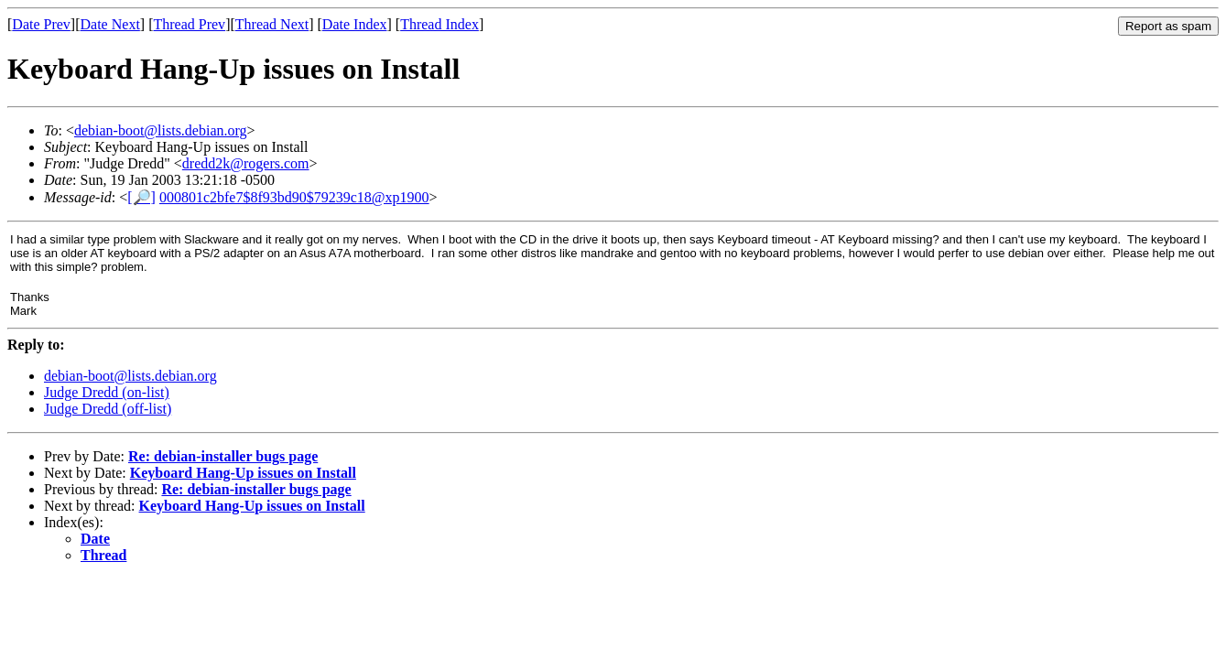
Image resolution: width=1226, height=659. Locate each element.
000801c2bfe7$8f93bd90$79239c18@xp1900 (294, 197)
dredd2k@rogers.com (245, 163)
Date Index (354, 24)
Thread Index (439, 24)
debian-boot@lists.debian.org (160, 130)
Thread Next (272, 24)
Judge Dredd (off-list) (107, 408)
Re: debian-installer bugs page (223, 456)
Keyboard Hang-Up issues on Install (243, 473)
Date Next (110, 24)
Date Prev (41, 24)
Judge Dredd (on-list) (106, 392)
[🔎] (141, 197)
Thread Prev (189, 24)
